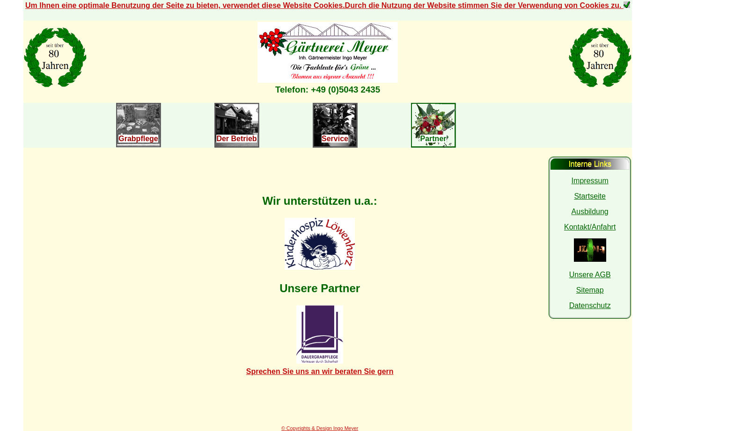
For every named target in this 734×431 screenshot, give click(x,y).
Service (335, 139)
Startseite (590, 196)
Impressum (590, 181)
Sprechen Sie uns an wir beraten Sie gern (320, 371)
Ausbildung (590, 212)
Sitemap (590, 290)
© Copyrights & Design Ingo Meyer (319, 428)
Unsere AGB (590, 275)
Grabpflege (138, 139)
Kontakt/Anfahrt (590, 227)
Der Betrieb (236, 139)
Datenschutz (590, 305)
